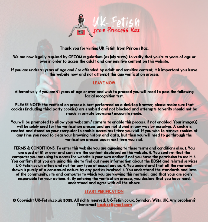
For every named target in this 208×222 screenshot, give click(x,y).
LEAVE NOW (104, 83)
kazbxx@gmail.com (114, 204)
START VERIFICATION (103, 191)
